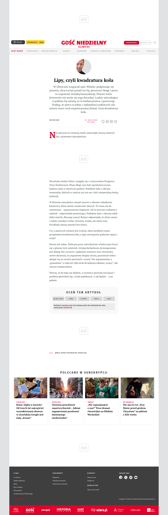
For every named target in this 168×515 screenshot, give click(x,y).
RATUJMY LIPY (82, 353)
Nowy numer (17, 51)
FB (108, 120)
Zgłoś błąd (19, 499)
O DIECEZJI (150, 51)
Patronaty (120, 51)
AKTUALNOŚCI (32, 51)
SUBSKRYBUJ (131, 43)
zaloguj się (145, 43)
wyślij (116, 120)
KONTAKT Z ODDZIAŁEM (101, 51)
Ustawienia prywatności (60, 484)
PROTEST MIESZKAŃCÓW (69, 353)
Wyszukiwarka (154, 42)
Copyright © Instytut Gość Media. (129, 499)
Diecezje (135, 51)
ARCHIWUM (81, 51)
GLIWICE (57, 353)
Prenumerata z (35, 42)
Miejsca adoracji (49, 51)
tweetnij (112, 120)
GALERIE (66, 51)
